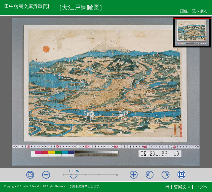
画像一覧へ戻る (194, 11)
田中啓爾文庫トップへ (186, 187)
